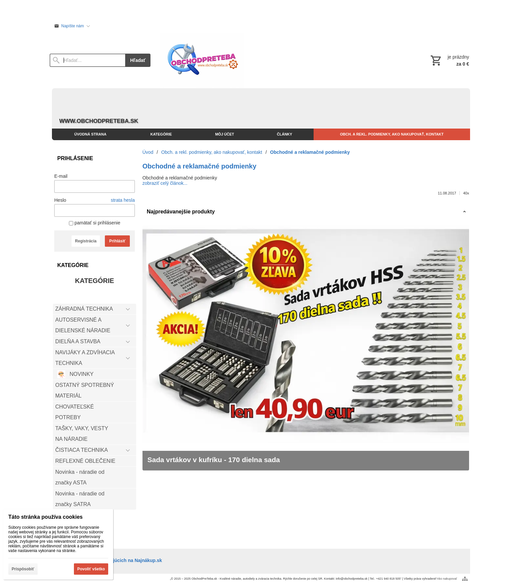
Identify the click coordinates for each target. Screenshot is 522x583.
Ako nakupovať (447, 578)
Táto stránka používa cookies (45, 517)
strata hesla (123, 200)
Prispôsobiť (23, 569)
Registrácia (86, 241)
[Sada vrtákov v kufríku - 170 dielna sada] (305, 347)
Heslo (60, 200)
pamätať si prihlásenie (94, 222)
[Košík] (449, 60)
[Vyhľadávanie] (87, 60)
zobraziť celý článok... (164, 183)
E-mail (61, 176)
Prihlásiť (117, 241)
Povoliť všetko (91, 569)
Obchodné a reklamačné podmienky (199, 166)
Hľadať (137, 60)
